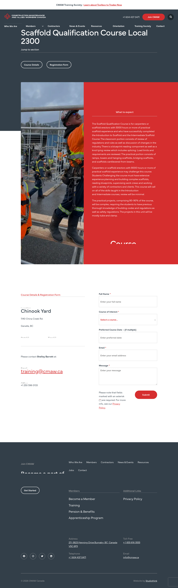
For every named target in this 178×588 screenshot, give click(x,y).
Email (102, 347)
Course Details (31, 64)
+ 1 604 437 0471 (77, 560)
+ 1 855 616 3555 (131, 545)
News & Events (77, 26)
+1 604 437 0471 (131, 17)
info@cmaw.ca (131, 560)
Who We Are (10, 26)
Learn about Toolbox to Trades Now (103, 4)
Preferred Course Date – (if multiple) (117, 329)
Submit (146, 394)
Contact (160, 26)
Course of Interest (109, 311)
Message (104, 365)
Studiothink (151, 583)
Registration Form (59, 64)
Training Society (143, 26)
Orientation (118, 26)
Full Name (105, 293)
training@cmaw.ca (42, 374)
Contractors (54, 26)
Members (31, 26)
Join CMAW (154, 16)
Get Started (30, 493)
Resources (96, 26)
